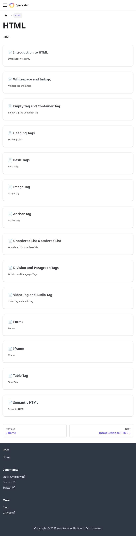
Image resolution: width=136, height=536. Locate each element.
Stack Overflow (14, 477)
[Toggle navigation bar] (5, 5)
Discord (9, 482)
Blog (5, 507)
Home (6, 457)
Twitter (9, 487)
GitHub (9, 512)
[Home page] (6, 15)
